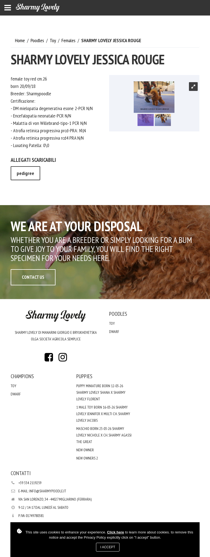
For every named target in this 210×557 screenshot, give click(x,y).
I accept (107, 547)
